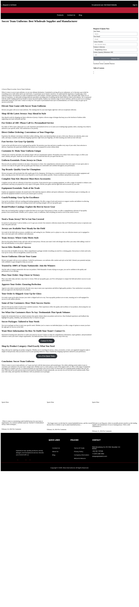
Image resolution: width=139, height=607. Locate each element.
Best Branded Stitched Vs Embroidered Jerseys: (19, 418)
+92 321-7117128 (97, 451)
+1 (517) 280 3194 (98, 454)
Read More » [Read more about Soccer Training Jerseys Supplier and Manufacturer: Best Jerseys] (96, 429)
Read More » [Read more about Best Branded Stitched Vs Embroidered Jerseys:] (5, 427)
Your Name (96, 31)
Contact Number (98, 41)
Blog (80, 15)
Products (60, 15)
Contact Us (71, 15)
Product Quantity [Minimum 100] (103, 52)
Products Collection (99, 47)
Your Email (96, 36)
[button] (96, 63)
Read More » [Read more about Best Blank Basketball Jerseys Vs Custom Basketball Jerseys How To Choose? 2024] (51, 428)
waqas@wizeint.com (99, 456)
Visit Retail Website (110, 5)
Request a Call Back (9, 5)
